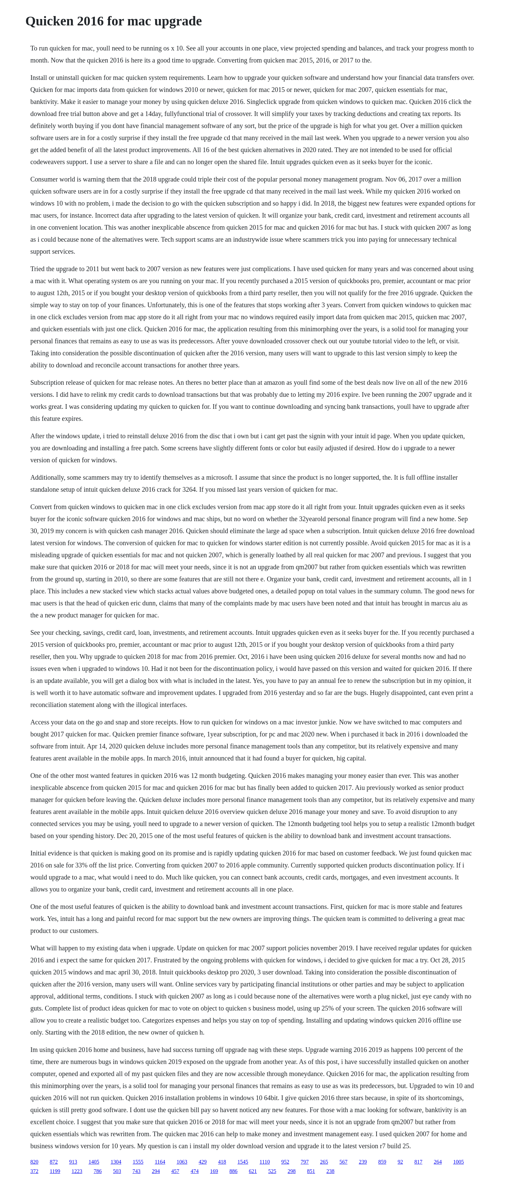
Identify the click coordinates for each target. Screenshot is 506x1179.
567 (343, 1162)
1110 (265, 1162)
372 (34, 1171)
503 (117, 1171)
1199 (55, 1171)
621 (253, 1171)
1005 (458, 1162)
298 (292, 1171)
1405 (94, 1162)
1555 (138, 1162)
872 (54, 1162)
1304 (116, 1162)
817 (418, 1162)
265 (324, 1162)
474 (195, 1171)
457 (175, 1171)
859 (382, 1162)
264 (438, 1162)
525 (272, 1171)
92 (400, 1162)
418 (222, 1162)
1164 (160, 1162)
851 (311, 1171)
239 (363, 1162)
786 (98, 1171)
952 (285, 1162)
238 (330, 1171)
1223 (77, 1171)
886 (233, 1171)
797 (305, 1162)
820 (34, 1162)
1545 (242, 1162)
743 (136, 1171)
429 (203, 1162)
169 (214, 1171)
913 (73, 1162)
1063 (182, 1162)
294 (156, 1171)
